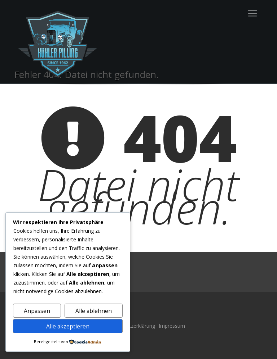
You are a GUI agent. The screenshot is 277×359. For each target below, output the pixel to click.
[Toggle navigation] (252, 13)
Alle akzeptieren (67, 326)
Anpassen (37, 311)
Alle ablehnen (93, 311)
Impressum (172, 325)
